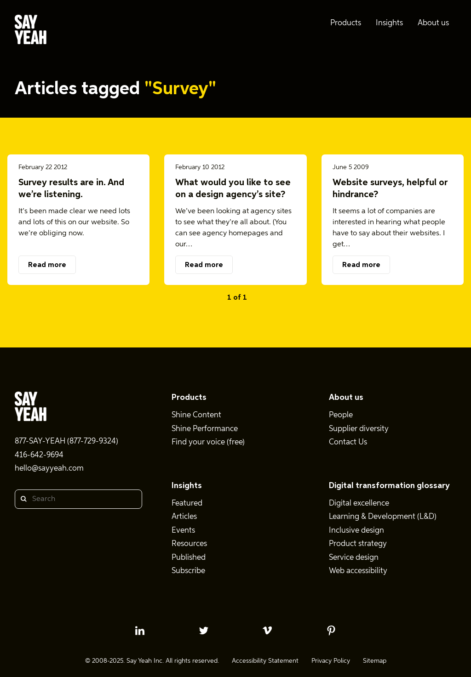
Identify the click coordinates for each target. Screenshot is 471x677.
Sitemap (374, 661)
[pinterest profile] (331, 630)
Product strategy (358, 544)
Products (189, 397)
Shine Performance (205, 429)
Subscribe (188, 571)
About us (346, 397)
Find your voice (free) (208, 442)
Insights (187, 486)
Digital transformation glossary (389, 486)
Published (189, 558)
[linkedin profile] (139, 630)
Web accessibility (358, 571)
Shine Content (196, 415)
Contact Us (348, 442)
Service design (354, 558)
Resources (189, 544)
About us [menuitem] (433, 23)
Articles (184, 517)
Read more (47, 265)
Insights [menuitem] (389, 23)
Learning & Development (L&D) (383, 517)
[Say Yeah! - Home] (30, 31)
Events (183, 531)
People (341, 415)
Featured (187, 503)
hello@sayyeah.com (49, 468)
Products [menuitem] (345, 23)
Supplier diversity (359, 429)
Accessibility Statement (265, 661)
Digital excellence (359, 503)
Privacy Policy (330, 661)
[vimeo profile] (267, 630)
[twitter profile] (203, 630)
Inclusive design (356, 531)
